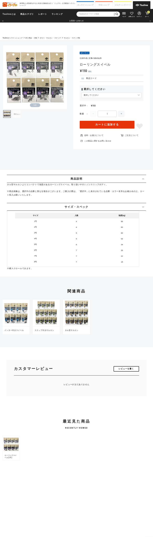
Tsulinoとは (9, 14)
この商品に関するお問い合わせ (97, 141)
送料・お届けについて (94, 135)
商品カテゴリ (27, 14)
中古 (104, 5)
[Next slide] (62, 77)
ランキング (57, 14)
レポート (42, 14)
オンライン (85, 5)
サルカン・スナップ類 (72, 38)
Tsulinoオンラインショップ (13, 38)
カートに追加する (107, 124)
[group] (11, 448)
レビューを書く (126, 369)
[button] (2, 21)
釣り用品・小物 (31, 38)
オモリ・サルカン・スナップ (50, 38)
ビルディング (123, 5)
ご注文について (131, 135)
